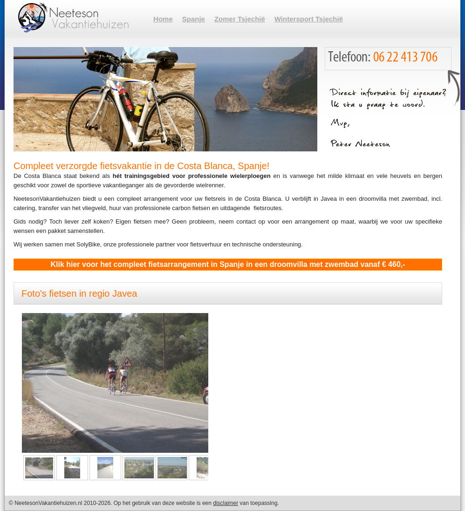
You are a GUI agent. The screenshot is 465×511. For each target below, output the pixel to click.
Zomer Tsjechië (239, 19)
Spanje (193, 19)
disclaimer (225, 503)
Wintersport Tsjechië (308, 19)
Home (163, 19)
